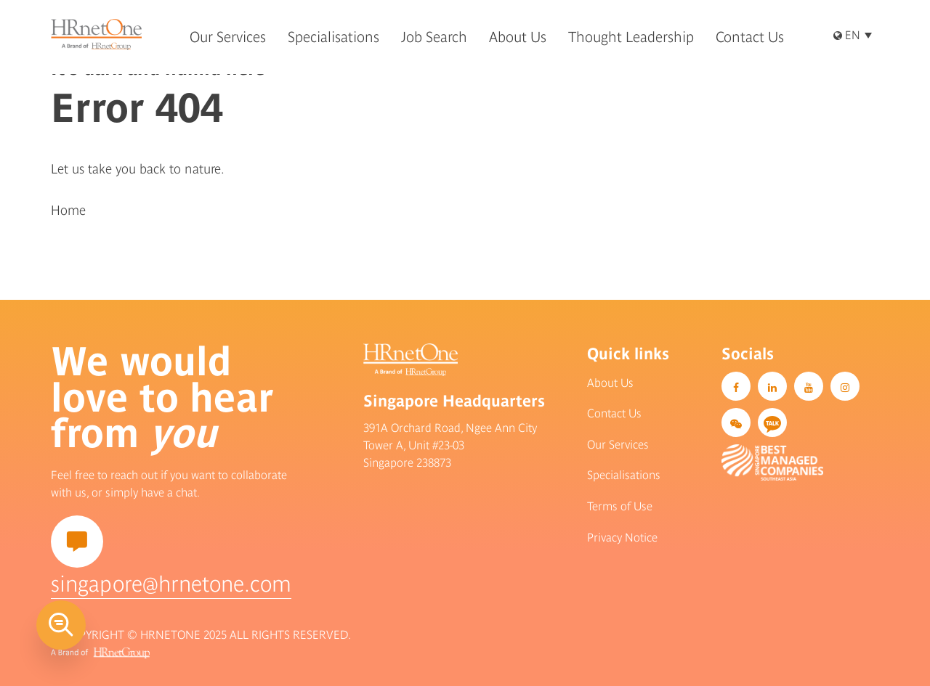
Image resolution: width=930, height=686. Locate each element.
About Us (610, 382)
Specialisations (623, 474)
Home (68, 210)
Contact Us (614, 413)
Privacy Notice (622, 537)
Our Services (618, 444)
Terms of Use (619, 506)
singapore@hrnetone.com (171, 583)
